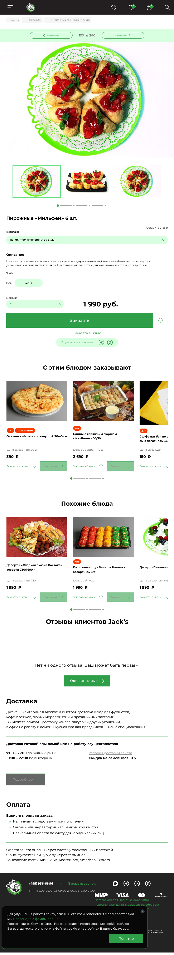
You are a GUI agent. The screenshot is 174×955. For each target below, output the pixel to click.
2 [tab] (73, 206)
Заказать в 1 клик (87, 334)
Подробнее (23, 782)
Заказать (80, 321)
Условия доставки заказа (110, 756)
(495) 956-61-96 (41, 886)
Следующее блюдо (120, 35)
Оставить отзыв (157, 228)
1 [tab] (58, 206)
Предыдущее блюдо (53, 35)
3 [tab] (89, 206)
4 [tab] (105, 206)
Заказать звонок (82, 886)
